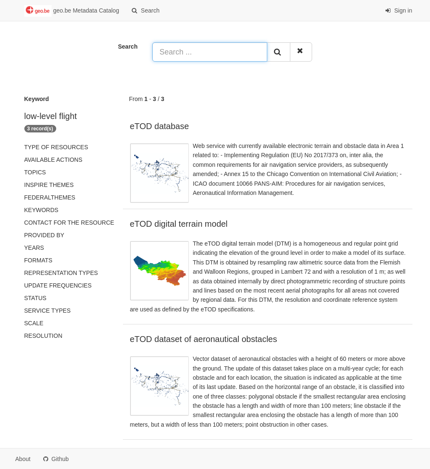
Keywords (41, 210)
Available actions (53, 159)
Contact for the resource (69, 222)
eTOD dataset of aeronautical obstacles (203, 339)
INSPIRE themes (49, 184)
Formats (38, 260)
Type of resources (56, 147)
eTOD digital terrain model (179, 223)
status (35, 298)
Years (34, 247)
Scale (34, 323)
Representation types (61, 272)
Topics (35, 172)
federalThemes (50, 197)
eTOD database (159, 126)
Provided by (44, 235)
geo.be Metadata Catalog (71, 11)
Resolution (43, 335)
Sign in (398, 10)
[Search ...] (209, 52)
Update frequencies (58, 285)
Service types (47, 310)
